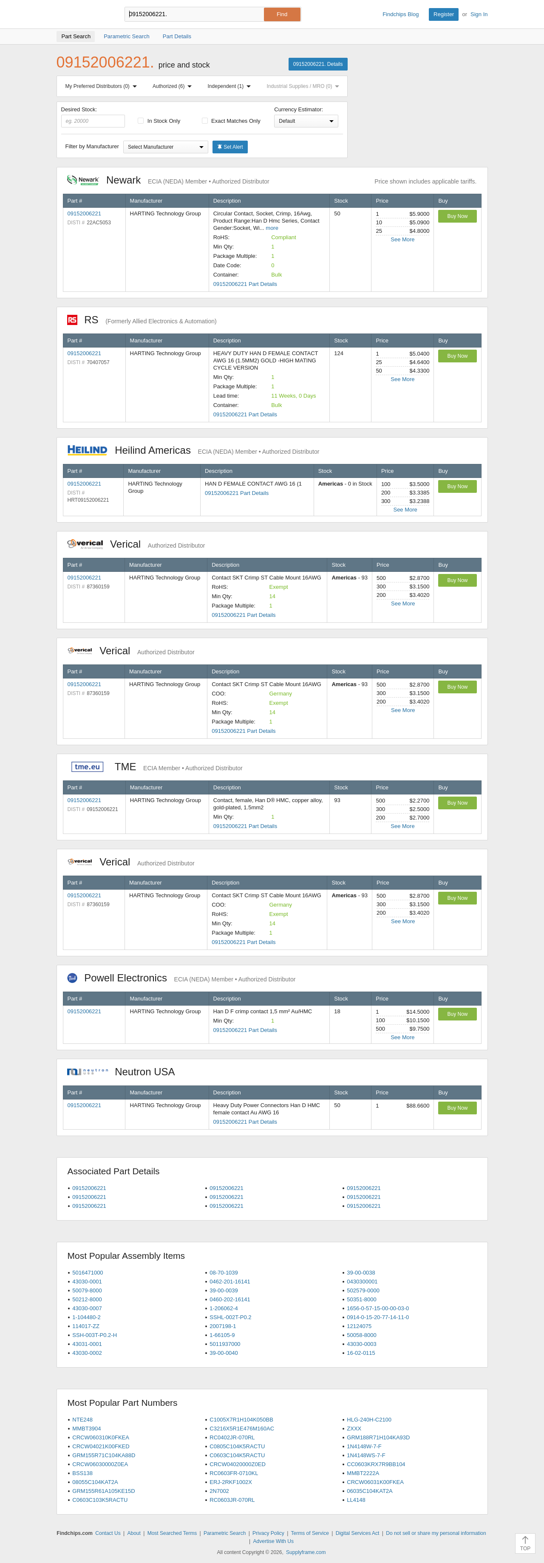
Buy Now (457, 216)
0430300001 (362, 1281)
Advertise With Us (273, 1541)
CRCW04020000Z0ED (238, 1464)
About (133, 1533)
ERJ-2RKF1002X (231, 1482)
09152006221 (85, 213)
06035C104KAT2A (369, 1491)
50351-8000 (361, 1299)
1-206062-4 (224, 1308)
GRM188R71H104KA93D (378, 1437)
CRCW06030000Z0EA (100, 1464)
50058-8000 (361, 1335)
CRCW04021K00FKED (100, 1446)
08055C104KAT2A (95, 1482)
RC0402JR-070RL (232, 1437)
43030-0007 (87, 1308)
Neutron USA (125, 1071)
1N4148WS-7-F (366, 1455)
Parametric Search (225, 1533)
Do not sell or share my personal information (436, 1533)
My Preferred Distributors (102, 86)
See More (402, 239)
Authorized (174, 86)
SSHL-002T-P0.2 (230, 1317)
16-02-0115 (361, 1353)
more (272, 228)
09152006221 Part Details (245, 284)
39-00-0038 (361, 1272)
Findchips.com (84, 14)
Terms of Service (310, 1533)
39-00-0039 (224, 1290)
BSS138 (82, 1473)
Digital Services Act (358, 1533)
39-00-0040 (224, 1353)
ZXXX (354, 1428)
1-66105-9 (222, 1335)
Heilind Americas (193, 450)
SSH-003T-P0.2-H (94, 1335)
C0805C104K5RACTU (237, 1446)
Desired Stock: (93, 116)
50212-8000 (87, 1299)
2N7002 (219, 1491)
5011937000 (225, 1344)
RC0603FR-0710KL (234, 1473)
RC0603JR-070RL (232, 1500)
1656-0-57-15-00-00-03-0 (378, 1308)
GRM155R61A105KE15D (103, 1491)
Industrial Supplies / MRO (304, 86)
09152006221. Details (318, 64)
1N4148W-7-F (364, 1446)
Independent (231, 86)
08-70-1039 (224, 1272)
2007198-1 (223, 1326)
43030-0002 (87, 1353)
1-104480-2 (86, 1317)
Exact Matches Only (231, 121)
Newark (168, 180)
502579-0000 (363, 1290)
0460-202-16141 (230, 1299)
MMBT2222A (363, 1473)
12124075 (359, 1326)
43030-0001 (87, 1281)
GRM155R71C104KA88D (103, 1455)
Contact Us (107, 1533)
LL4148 (356, 1500)
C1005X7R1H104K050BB (241, 1419)
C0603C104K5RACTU (237, 1455)
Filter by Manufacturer (92, 146)
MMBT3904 (86, 1428)
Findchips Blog (400, 14)
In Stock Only (159, 121)
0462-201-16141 (230, 1281)
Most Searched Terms (172, 1533)
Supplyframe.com (306, 1552)
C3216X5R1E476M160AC (242, 1428)
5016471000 (87, 1272)
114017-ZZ (85, 1326)
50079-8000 (87, 1290)
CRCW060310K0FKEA (100, 1437)
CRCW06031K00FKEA (375, 1482)
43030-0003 (361, 1344)
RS (142, 319)
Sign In (478, 14)
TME (155, 766)
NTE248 (82, 1419)
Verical (136, 544)
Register (444, 14)
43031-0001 (87, 1344)
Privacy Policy (268, 1533)
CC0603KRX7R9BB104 (376, 1464)
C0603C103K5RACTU (100, 1500)
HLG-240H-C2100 (369, 1419)
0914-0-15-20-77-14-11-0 (378, 1317)
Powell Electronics (181, 978)
